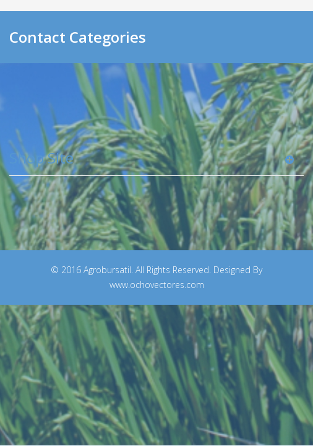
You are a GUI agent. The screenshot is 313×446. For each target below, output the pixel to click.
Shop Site (41, 157)
